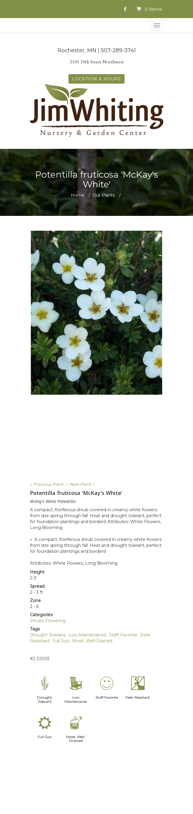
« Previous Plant (46, 484)
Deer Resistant (137, 697)
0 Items (153, 9)
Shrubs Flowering (48, 620)
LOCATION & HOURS (96, 79)
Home (77, 195)
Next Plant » (81, 484)
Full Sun (61, 640)
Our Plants (104, 195)
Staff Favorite (123, 635)
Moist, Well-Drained (92, 640)
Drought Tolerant (47, 635)
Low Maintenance (87, 635)
